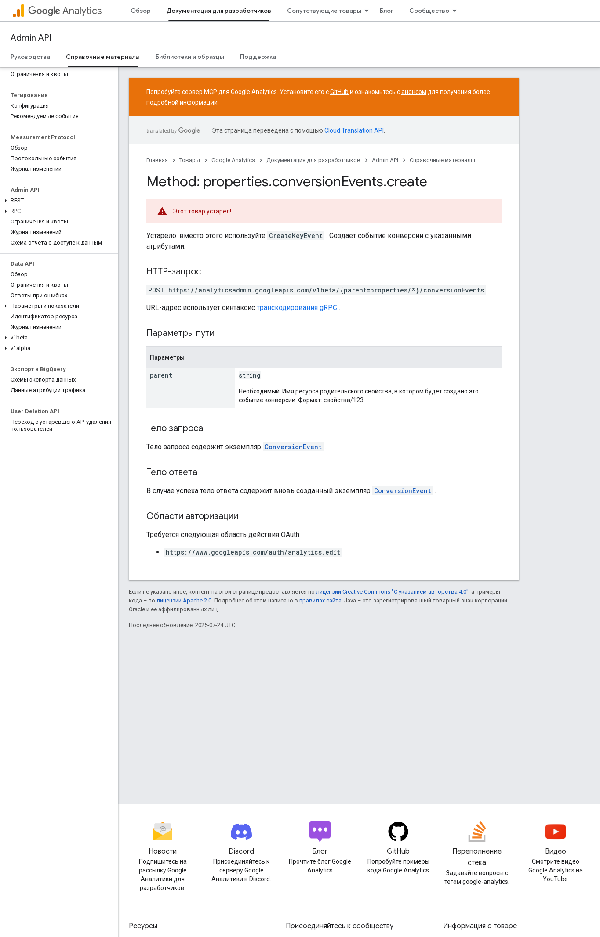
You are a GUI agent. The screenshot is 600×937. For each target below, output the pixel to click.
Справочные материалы (442, 160)
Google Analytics (233, 160)
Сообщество (429, 10)
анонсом (413, 91)
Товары (189, 160)
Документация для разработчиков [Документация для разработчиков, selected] (219, 10)
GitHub (339, 91)
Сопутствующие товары (324, 10)
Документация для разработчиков (313, 160)
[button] (57, 200)
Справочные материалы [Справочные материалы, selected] (103, 57)
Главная (157, 160)
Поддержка (258, 57)
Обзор (141, 10)
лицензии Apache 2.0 (183, 600)
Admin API (31, 37)
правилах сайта (320, 600)
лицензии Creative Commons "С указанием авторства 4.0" (392, 591)
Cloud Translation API (354, 130)
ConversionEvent (293, 447)
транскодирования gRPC (297, 307)
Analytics (65, 11)
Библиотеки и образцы (190, 57)
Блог (386, 10)
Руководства (30, 57)
